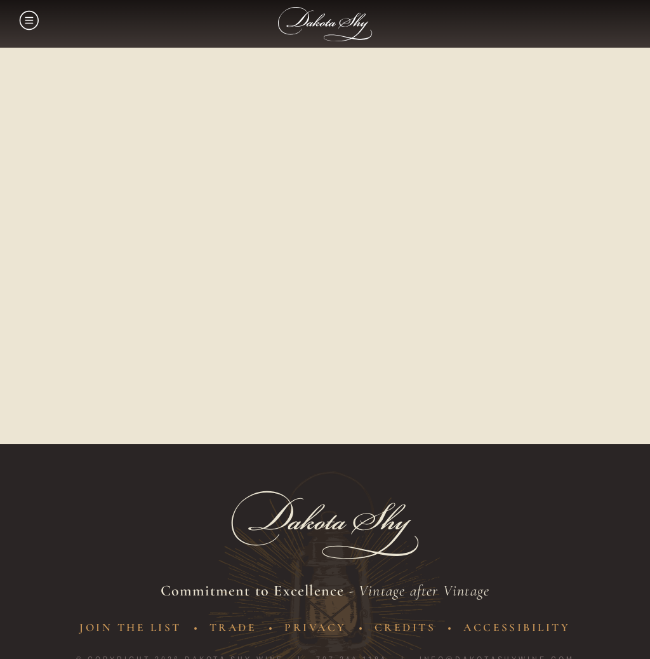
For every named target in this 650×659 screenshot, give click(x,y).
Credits (407, 627)
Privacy (316, 627)
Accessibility (521, 627)
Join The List (127, 627)
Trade (232, 627)
